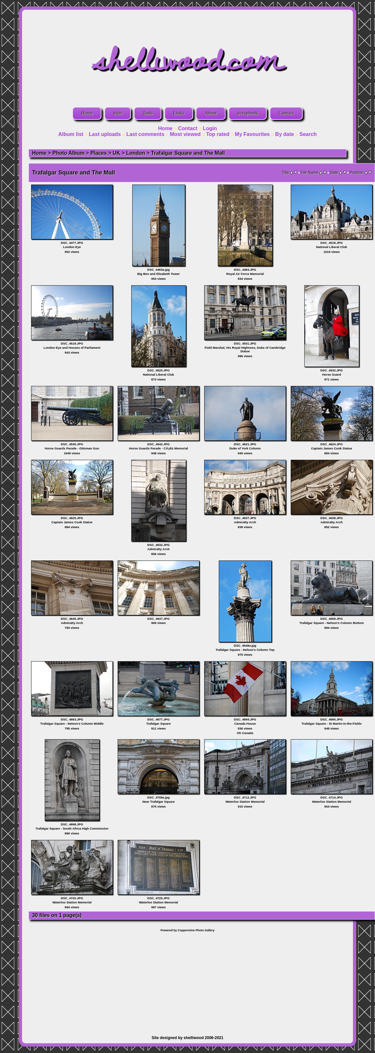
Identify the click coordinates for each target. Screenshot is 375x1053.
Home (87, 113)
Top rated (217, 134)
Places (98, 153)
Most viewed (185, 134)
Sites (117, 113)
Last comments (145, 134)
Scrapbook (247, 113)
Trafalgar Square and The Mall (188, 153)
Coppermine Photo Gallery (196, 930)
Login (210, 128)
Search (308, 134)
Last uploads (105, 134)
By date (284, 134)
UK (116, 153)
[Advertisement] (187, 980)
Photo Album (69, 153)
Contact (286, 113)
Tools (148, 113)
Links (178, 113)
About (211, 113)
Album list (70, 134)
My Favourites (252, 134)
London (135, 153)
